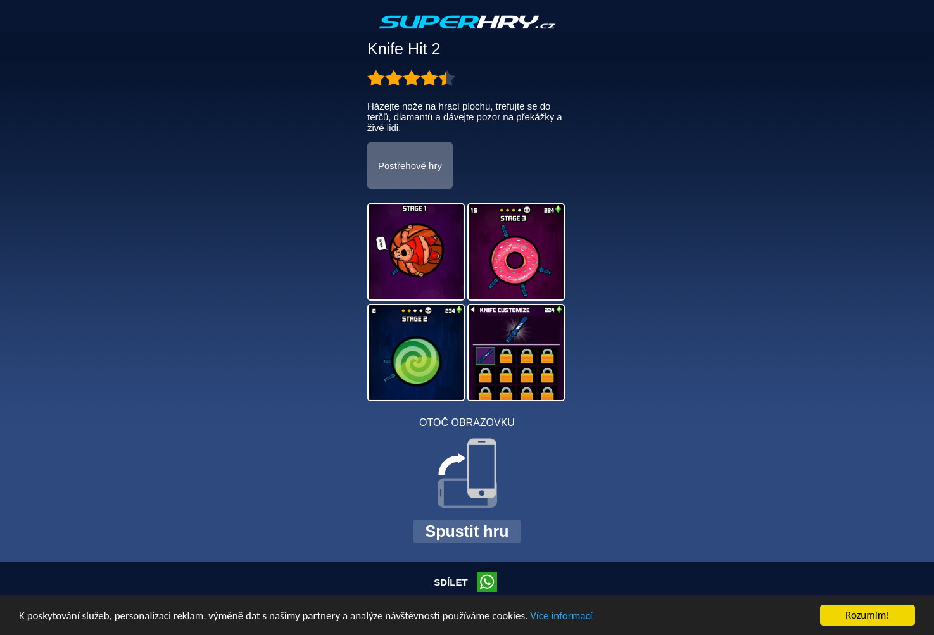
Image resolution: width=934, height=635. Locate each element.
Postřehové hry (410, 165)
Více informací (561, 615)
